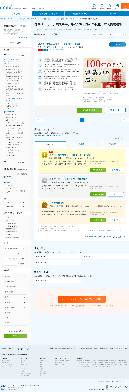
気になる (115, 110)
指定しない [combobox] (10, 207)
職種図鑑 (102, 366)
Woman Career (25, 375)
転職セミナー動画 (59, 364)
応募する (117, 44)
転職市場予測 (84, 366)
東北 (41, 362)
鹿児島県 (33, 19)
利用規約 (51, 348)
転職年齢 (110, 364)
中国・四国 (43, 372)
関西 (41, 370)
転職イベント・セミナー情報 (62, 360)
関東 (41, 364)
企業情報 (108, 366)
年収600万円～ (41, 262)
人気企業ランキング (84, 364)
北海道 (41, 360)
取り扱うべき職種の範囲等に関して (83, 348)
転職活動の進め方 (82, 360)
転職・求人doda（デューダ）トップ (10, 19)
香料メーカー (74, 19)
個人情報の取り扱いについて (15, 387)
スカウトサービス (6, 366)
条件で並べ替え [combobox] (98, 34)
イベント (112, 14)
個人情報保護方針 (12, 389)
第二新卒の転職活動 (121, 362)
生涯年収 (98, 364)
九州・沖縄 (26, 19)
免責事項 (112, 348)
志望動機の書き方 (114, 360)
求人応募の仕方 (85, 362)
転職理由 (104, 364)
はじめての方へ (6, 360)
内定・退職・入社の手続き (108, 362)
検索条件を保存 (15, 43)
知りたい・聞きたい (80, 14)
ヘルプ (125, 348)
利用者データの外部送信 (100, 348)
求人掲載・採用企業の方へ (120, 381)
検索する (15, 336)
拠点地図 (107, 381)
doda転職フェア (59, 362)
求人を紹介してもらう (48, 14)
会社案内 (100, 381)
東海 (41, 366)
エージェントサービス (8, 364)
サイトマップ (119, 348)
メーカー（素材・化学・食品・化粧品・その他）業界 (52, 19)
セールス (23, 366)
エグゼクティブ (25, 372)
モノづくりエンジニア (27, 362)
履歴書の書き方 (92, 360)
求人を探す (16, 14)
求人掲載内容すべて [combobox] (11, 248)
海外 (41, 375)
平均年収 (92, 364)
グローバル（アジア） (27, 373)
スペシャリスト (25, 370)
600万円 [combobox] (9, 202)
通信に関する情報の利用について (63, 348)
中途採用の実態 (118, 364)
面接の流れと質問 (95, 362)
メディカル (24, 364)
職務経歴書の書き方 (103, 360)
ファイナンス (24, 368)
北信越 (41, 368)
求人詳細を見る (89, 110)
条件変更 (24, 26)
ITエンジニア (24, 360)
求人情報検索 (5, 362)
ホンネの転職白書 (94, 366)
